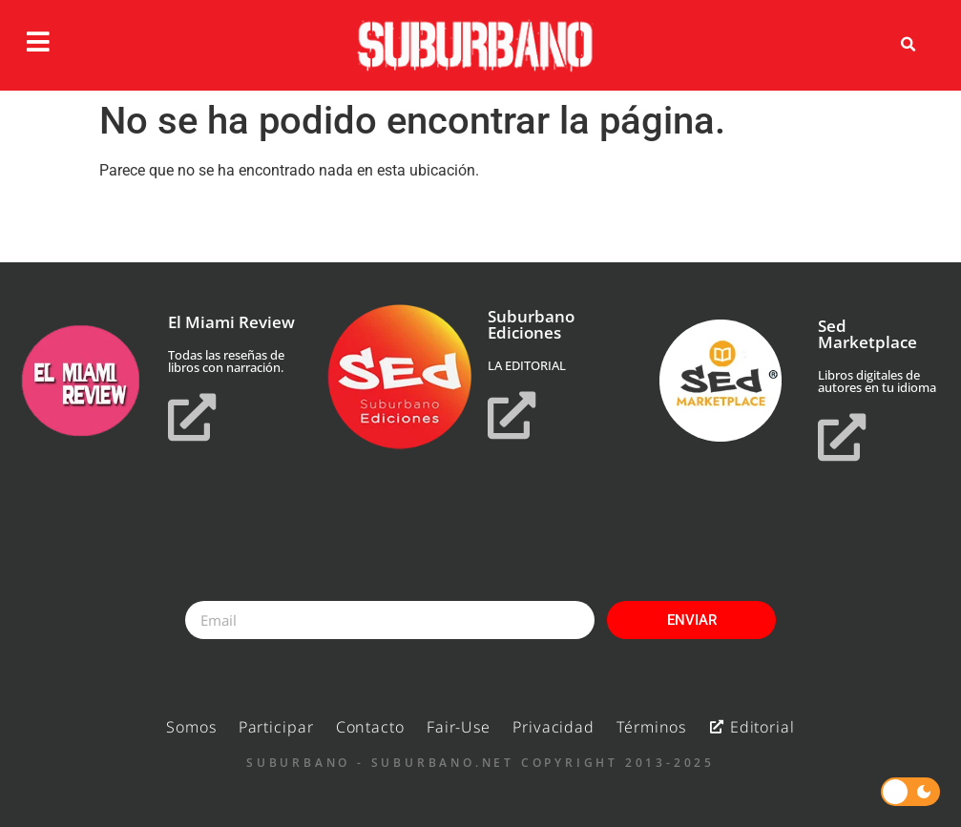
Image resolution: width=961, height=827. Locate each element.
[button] (908, 44)
